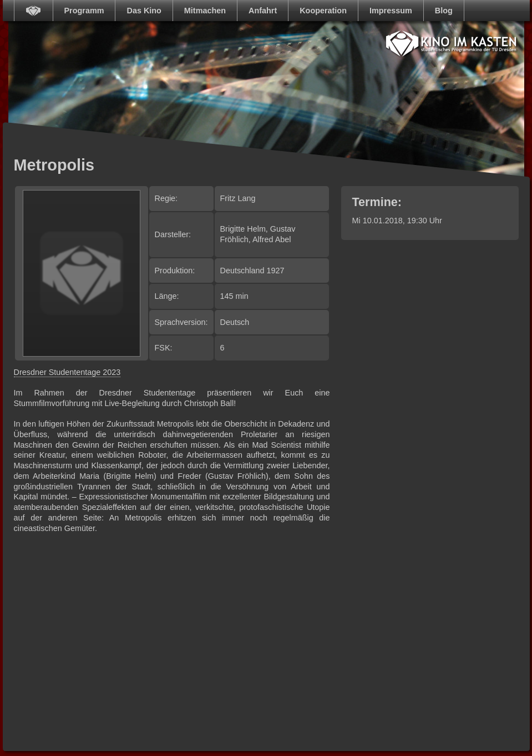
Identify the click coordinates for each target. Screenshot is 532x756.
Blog (444, 10)
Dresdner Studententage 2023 (67, 372)
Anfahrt (263, 10)
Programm (84, 10)
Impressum (390, 10)
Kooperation (323, 10)
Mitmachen (205, 10)
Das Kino (143, 10)
